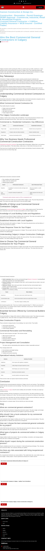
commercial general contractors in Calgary (16, 209)
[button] (23, 7)
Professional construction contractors (8, 144)
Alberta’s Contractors (32, 279)
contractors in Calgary (7, 389)
